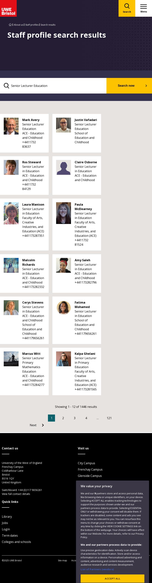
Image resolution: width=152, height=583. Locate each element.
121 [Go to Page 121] (109, 418)
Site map (62, 560)
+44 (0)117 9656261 (30, 490)
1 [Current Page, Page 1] (51, 418)
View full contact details (16, 494)
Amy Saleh (82, 260)
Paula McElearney (83, 206)
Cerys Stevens (32, 302)
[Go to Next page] (37, 425)
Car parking (86, 482)
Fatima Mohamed (82, 304)
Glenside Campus (90, 476)
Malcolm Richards (28, 262)
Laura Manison (33, 204)
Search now (126, 85)
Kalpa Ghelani (85, 354)
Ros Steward (31, 162)
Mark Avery (30, 120)
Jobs (5, 523)
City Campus (86, 463)
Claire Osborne (86, 162)
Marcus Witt (31, 354)
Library (7, 517)
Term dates (10, 535)
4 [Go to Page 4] (86, 418)
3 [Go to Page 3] (74, 418)
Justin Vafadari (86, 120)
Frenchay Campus (90, 469)
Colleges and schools (16, 542)
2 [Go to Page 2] (63, 418)
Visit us (83, 488)
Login (6, 529)
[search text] (53, 86)
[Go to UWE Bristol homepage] (10, 24)
